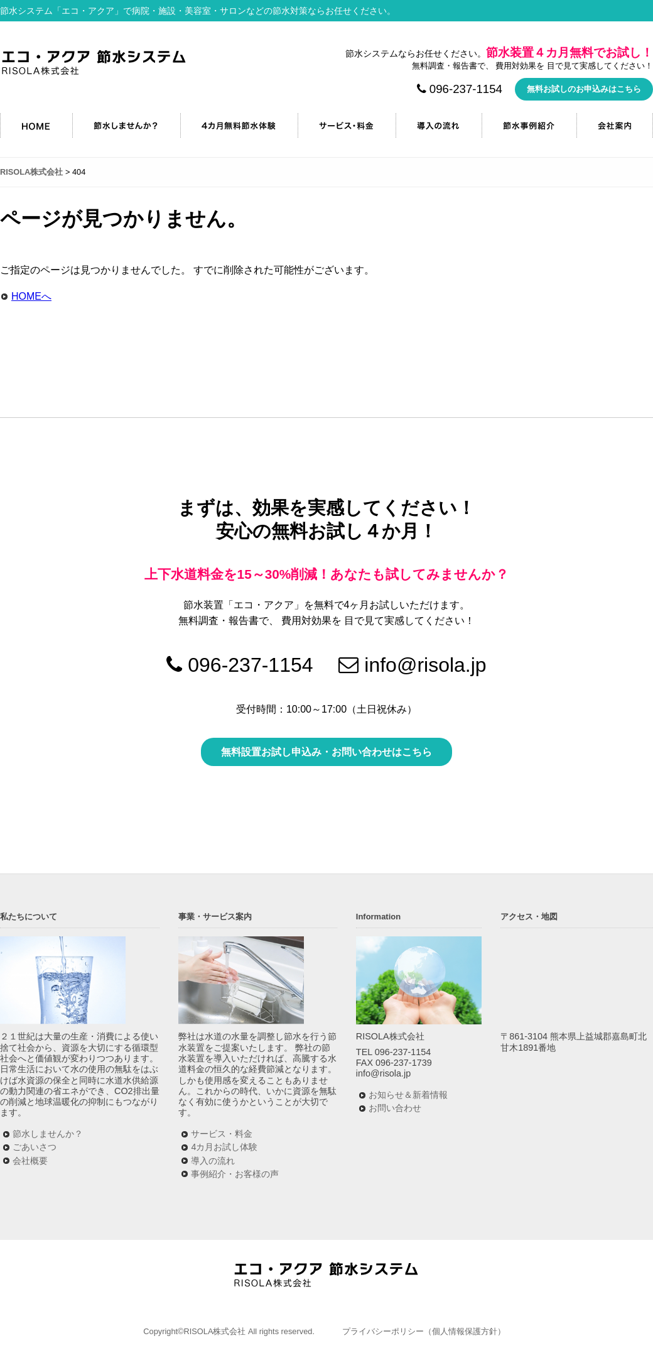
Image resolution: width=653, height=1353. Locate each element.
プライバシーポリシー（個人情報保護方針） (423, 1331)
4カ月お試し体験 (224, 1147)
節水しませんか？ (126, 125)
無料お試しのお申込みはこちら (584, 89)
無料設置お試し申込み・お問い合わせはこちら (326, 752)
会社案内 (614, 125)
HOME (36, 125)
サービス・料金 (347, 125)
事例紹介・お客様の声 (235, 1174)
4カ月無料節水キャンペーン (239, 125)
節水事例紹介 (529, 125)
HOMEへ (31, 296)
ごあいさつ (35, 1147)
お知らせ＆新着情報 (408, 1095)
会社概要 (30, 1161)
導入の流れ (439, 125)
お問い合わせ (395, 1108)
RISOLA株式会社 (94, 63)
